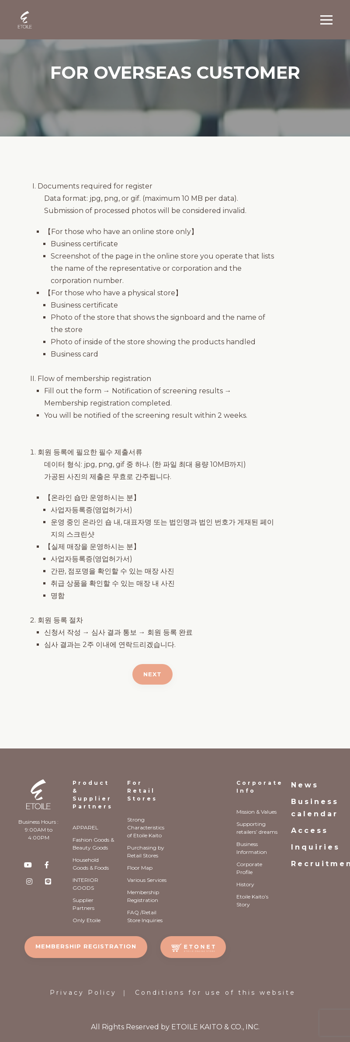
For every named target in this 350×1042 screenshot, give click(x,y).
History (245, 884)
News (305, 785)
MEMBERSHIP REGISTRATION (85, 946)
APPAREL (85, 827)
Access (309, 830)
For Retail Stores (142, 791)
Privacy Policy (83, 993)
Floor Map (139, 867)
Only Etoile (86, 920)
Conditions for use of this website (215, 993)
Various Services (146, 880)
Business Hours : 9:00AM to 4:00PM (38, 829)
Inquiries (315, 847)
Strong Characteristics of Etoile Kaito (145, 827)
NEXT (152, 674)
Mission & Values (256, 811)
